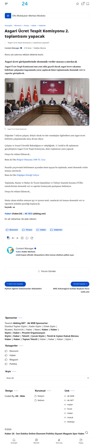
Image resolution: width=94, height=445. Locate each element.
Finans (27, 229)
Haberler (56, 229)
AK (16, 396)
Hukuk (70, 417)
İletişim (41, 396)
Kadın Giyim (35, 326)
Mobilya (70, 421)
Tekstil (25, 336)
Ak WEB (70, 396)
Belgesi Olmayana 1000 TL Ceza (31, 159)
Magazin (11, 359)
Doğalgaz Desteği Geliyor (28, 175)
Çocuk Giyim (38, 336)
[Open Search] (86, 432)
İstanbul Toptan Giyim (16, 326)
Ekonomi (12, 229)
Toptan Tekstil (29, 339)
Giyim (8, 332)
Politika (11, 363)
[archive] (47, 378)
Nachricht (19, 329)
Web (22, 396)
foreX (69, 409)
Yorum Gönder (47, 271)
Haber (41, 229)
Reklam (41, 400)
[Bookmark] (22, 238)
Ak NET (70, 400)
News (37, 329)
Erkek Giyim (50, 326)
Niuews (8, 329)
